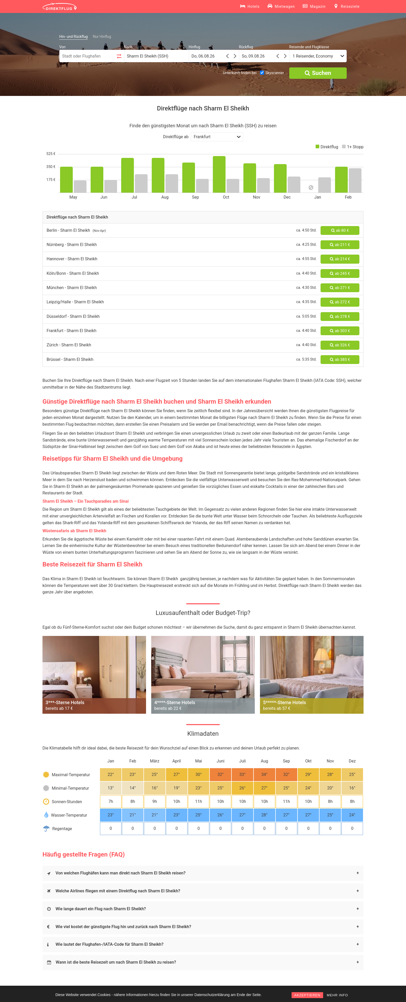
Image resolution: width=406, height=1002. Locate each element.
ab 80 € (340, 230)
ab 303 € (340, 330)
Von (62, 47)
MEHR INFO (337, 995)
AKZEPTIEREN (307, 995)
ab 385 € (340, 359)
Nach (128, 47)
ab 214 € (340, 259)
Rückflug (246, 47)
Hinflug (194, 47)
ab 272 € (340, 302)
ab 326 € (340, 345)
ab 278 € (340, 316)
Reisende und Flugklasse (309, 47)
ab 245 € (340, 273)
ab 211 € (340, 244)
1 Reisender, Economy (313, 56)
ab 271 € (340, 287)
